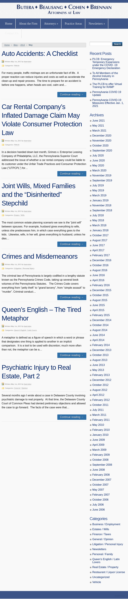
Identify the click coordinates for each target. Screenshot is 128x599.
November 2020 (101, 140)
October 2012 (100, 385)
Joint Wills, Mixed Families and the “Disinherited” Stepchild (38, 194)
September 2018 (102, 210)
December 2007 (101, 479)
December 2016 (101, 260)
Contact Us (11, 33)
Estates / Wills (19, 215)
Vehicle (17, 66)
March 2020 (99, 170)
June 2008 (98, 469)
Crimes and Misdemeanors (40, 256)
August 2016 (99, 270)
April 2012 (98, 395)
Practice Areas (73, 23)
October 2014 (100, 325)
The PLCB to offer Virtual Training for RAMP (107, 85)
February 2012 (101, 400)
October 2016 (100, 265)
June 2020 (98, 160)
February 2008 (101, 474)
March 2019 (99, 195)
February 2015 (101, 315)
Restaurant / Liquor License (108, 572)
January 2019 (100, 200)
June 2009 (98, 439)
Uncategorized (101, 577)
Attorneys (51, 23)
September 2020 (102, 150)
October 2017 (100, 235)
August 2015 (99, 300)
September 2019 (102, 180)
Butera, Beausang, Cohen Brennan (64, 10)
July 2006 (98, 504)
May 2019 (98, 190)
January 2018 (100, 230)
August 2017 (99, 240)
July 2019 (98, 185)
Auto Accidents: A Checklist (40, 53)
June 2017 (98, 245)
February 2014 (101, 345)
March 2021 (99, 130)
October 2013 (100, 355)
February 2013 (101, 375)
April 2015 (98, 310)
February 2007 (101, 494)
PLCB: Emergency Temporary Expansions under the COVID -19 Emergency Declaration (106, 63)
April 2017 (98, 250)
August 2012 (99, 390)
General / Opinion (21, 388)
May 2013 (98, 370)
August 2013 (99, 360)
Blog (16, 45)
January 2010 (100, 434)
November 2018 (101, 205)
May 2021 (98, 125)
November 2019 (101, 175)
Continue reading (72, 94)
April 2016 (98, 280)
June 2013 (98, 365)
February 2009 (101, 454)
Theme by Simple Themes (120, 596)
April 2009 (98, 444)
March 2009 (99, 449)
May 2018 (98, 220)
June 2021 (98, 120)
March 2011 (99, 414)
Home (8, 23)
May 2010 (98, 424)
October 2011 (100, 404)
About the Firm (28, 23)
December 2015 (101, 290)
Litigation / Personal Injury (24, 268)
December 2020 (101, 135)
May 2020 (98, 165)
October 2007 (100, 484)
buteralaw (28, 62)
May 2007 (98, 489)
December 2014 (101, 320)
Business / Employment (106, 524)
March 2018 (99, 225)
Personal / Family (102, 554)
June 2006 (98, 509)
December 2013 (101, 350)
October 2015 (100, 295)
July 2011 (98, 409)
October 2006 (100, 499)
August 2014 (99, 330)
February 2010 (101, 429)
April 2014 (98, 340)
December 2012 (101, 380)
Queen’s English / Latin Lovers (25, 330)
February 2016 (101, 285)
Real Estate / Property (105, 567)
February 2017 (101, 255)
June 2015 (98, 305)
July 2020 (98, 155)
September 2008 (102, 464)
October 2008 (100, 459)
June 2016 (98, 275)
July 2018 (98, 215)
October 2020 (100, 145)
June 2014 (98, 335)
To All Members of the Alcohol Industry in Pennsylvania (105, 76)
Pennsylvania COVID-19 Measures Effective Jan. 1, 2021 (108, 103)
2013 (22, 45)
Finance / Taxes (101, 534)
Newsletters (97, 23)
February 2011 (101, 419)
